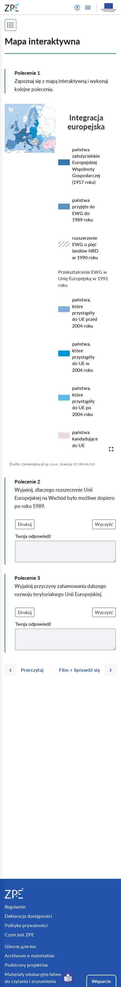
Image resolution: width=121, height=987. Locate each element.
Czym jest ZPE (19, 934)
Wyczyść (104, 524)
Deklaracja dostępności (28, 916)
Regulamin (15, 906)
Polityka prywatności (26, 925)
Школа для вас (21, 946)
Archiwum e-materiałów (29, 955)
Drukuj (25, 524)
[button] (77, 7)
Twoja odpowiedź (33, 536)
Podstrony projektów (26, 965)
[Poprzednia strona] (26, 670)
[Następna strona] (85, 670)
